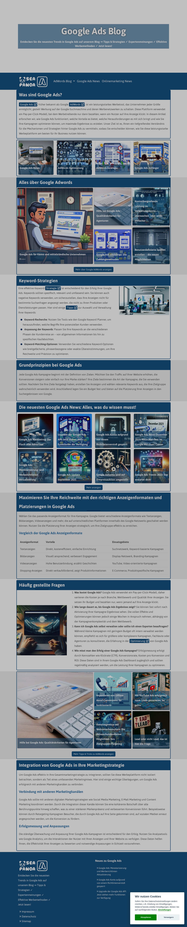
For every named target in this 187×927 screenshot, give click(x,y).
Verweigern (169, 917)
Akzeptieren (146, 917)
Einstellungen (164, 910)
